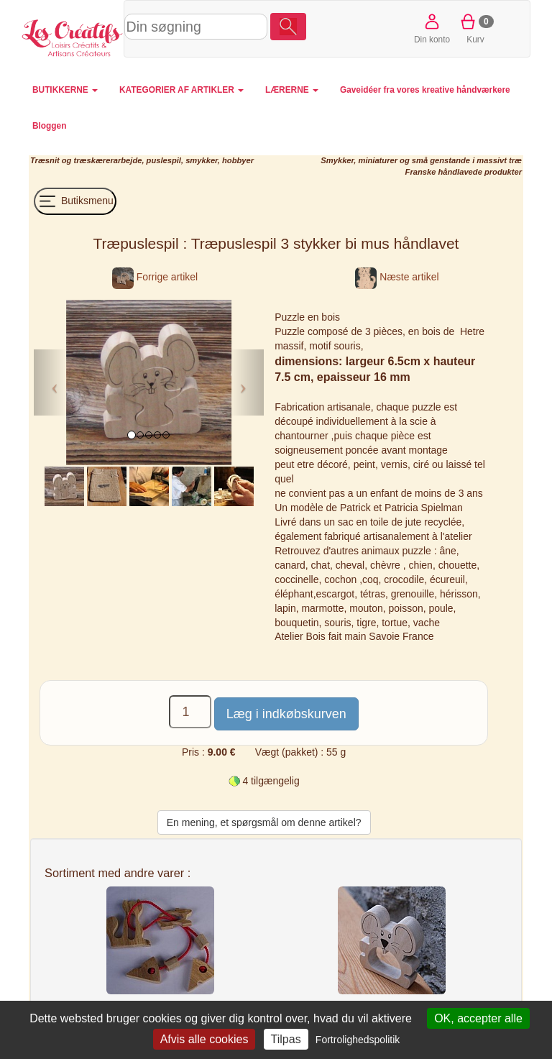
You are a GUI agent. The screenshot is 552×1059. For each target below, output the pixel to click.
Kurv (475, 28)
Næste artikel (396, 277)
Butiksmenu (75, 201)
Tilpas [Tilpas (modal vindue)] (286, 1039)
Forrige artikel (155, 277)
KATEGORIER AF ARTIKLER (181, 90)
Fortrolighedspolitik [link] (358, 1039)
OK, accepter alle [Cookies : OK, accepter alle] (478, 1018)
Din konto (432, 28)
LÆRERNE (291, 90)
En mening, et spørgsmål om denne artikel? (264, 822)
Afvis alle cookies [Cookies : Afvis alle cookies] (204, 1039)
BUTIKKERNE (65, 90)
